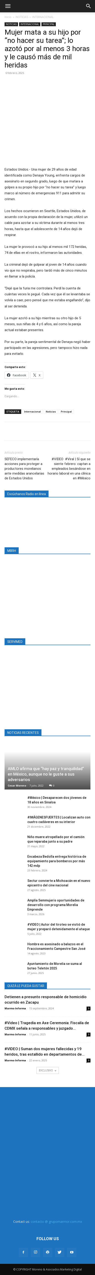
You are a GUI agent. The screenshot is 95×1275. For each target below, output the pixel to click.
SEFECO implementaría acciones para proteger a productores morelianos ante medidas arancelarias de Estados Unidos (24, 468)
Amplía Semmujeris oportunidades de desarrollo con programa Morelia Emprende (55, 904)
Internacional (32, 411)
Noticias (51, 411)
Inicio (8, 17)
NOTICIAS (22, 17)
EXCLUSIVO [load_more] (47, 1070)
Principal (66, 411)
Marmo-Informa (15, 1008)
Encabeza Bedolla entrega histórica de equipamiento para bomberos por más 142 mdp (56, 861)
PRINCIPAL (48, 24)
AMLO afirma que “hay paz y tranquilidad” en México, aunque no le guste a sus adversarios (46, 774)
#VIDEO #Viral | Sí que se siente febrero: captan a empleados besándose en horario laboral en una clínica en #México (69, 468)
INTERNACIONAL (43, 17)
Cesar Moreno (17, 785)
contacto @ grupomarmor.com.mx (56, 1221)
